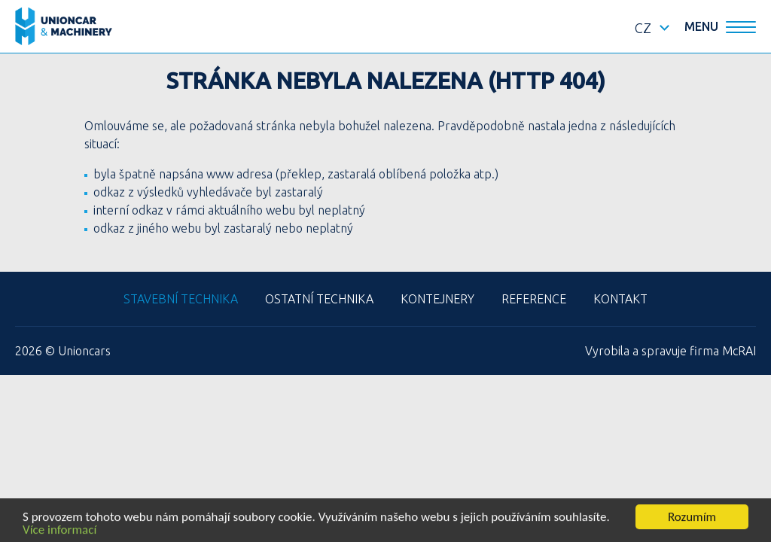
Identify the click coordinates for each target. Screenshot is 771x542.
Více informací (59, 530)
